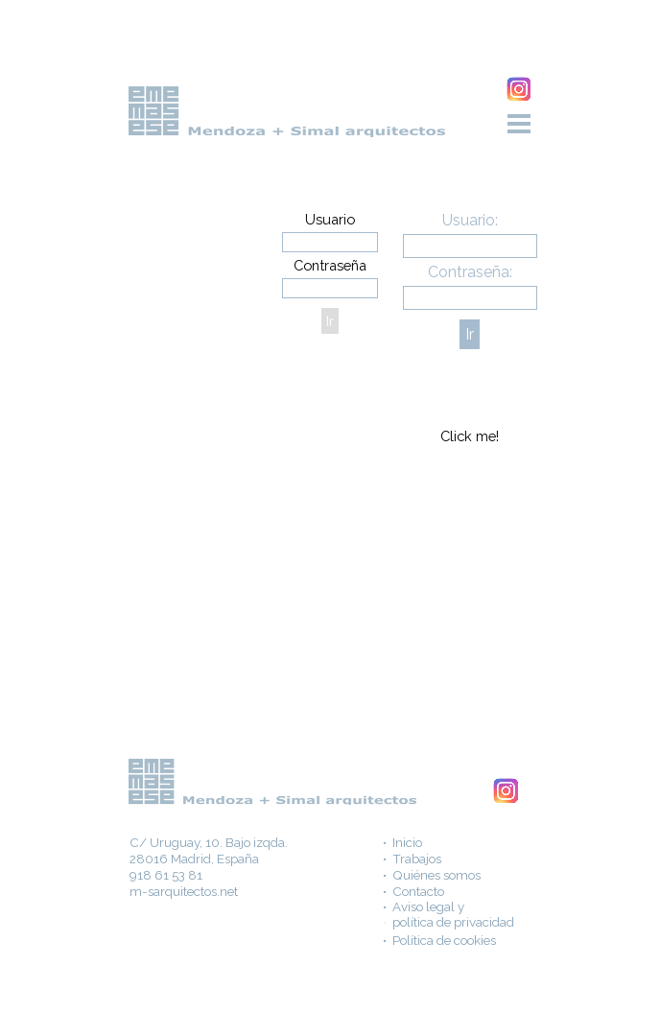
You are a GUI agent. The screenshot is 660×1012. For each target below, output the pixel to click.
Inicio (407, 842)
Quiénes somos (436, 875)
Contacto (418, 891)
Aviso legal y (428, 906)
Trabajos (416, 858)
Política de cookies (444, 940)
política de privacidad (453, 922)
